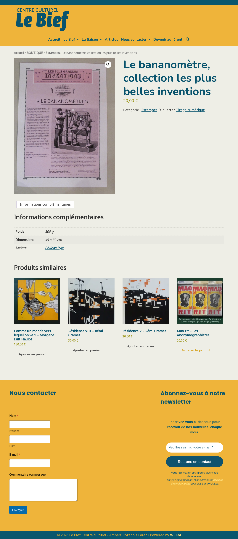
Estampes (53, 53)
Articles (111, 39)
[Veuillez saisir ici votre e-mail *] (194, 448)
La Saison (92, 39)
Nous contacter (136, 39)
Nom (12, 445)
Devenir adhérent (167, 39)
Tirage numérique (190, 110)
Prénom (14, 430)
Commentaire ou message (27, 474)
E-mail (15, 454)
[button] (108, 64)
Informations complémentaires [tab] (45, 204)
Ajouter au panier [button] (32, 354)
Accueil (54, 39)
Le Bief (71, 39)
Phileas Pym (54, 248)
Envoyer (18, 510)
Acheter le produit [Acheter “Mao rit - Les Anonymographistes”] (195, 350)
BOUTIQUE (35, 53)
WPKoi (175, 535)
